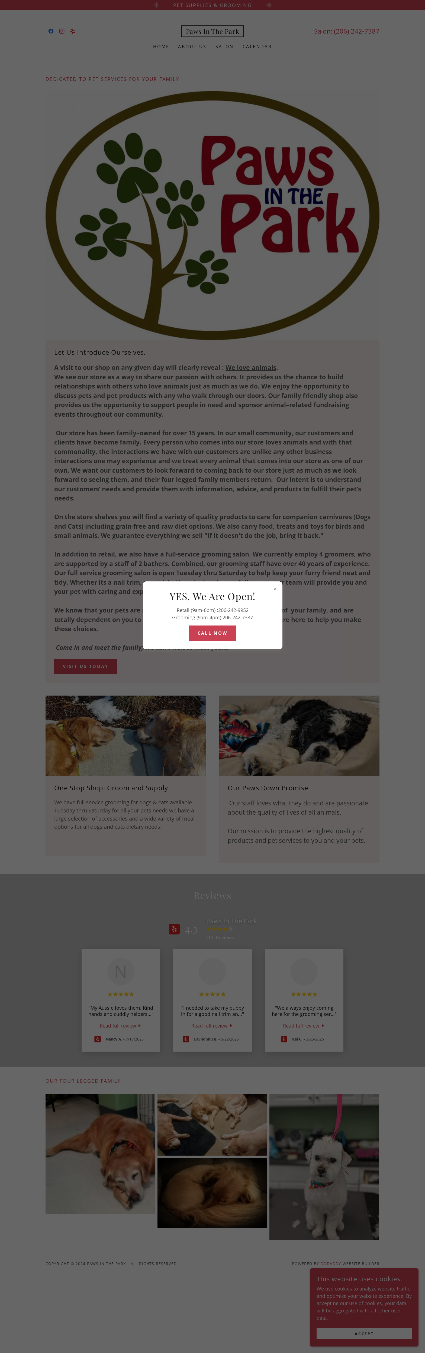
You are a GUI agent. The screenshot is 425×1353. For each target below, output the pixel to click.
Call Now (212, 633)
